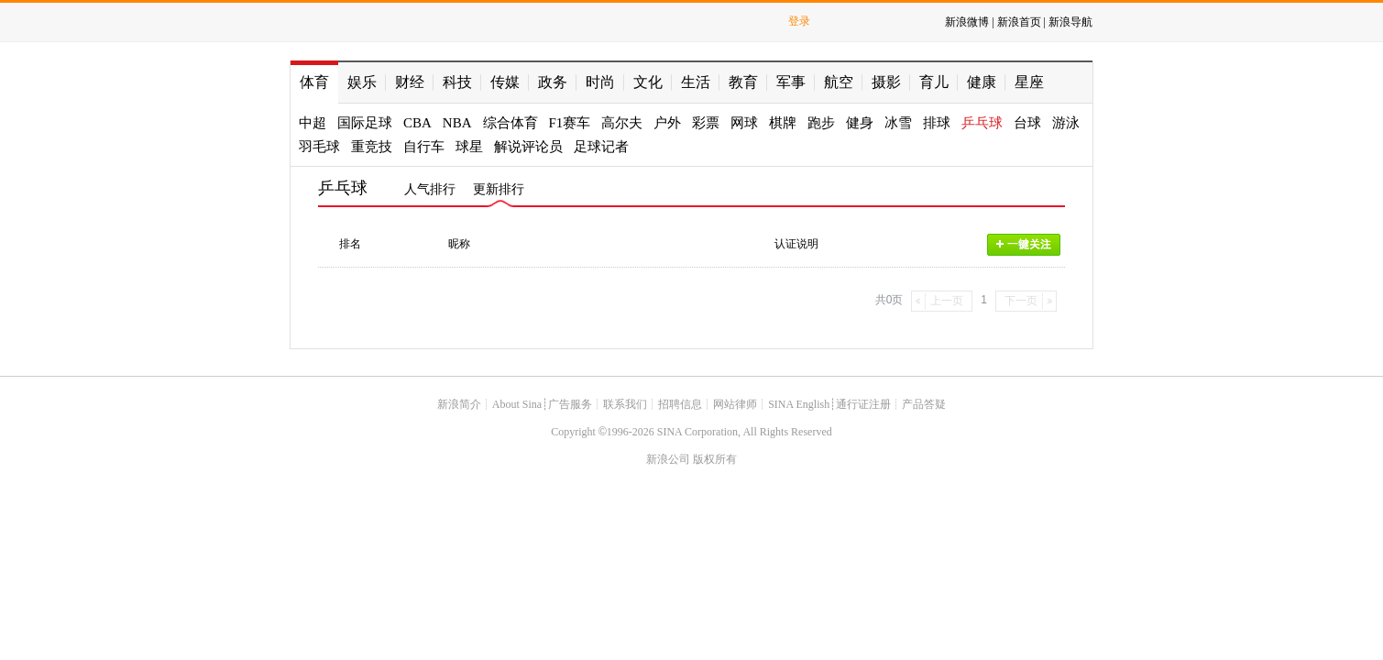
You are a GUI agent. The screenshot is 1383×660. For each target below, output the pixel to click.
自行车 (424, 146)
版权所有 (715, 459)
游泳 (1066, 123)
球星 (469, 146)
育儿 (934, 82)
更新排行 (498, 189)
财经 (409, 82)
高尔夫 (621, 123)
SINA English (798, 404)
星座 (1029, 82)
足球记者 (601, 146)
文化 (648, 82)
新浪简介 (459, 404)
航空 (838, 82)
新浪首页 (1019, 22)
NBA (457, 123)
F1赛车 (570, 123)
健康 (981, 82)
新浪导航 (1070, 22)
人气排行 (430, 189)
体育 (314, 82)
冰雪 (898, 123)
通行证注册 (863, 404)
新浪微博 (967, 22)
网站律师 (735, 404)
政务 (552, 82)
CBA (417, 123)
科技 (457, 82)
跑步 (821, 123)
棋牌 (782, 123)
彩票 (705, 123)
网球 (744, 123)
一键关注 (1023, 245)
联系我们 (625, 404)
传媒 (505, 82)
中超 (312, 123)
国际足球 (364, 123)
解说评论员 (528, 146)
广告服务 (570, 404)
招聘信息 (680, 404)
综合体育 (510, 123)
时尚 (600, 82)
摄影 (886, 82)
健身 (859, 123)
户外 (667, 123)
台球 (1027, 123)
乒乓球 (982, 123)
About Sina (517, 404)
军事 (791, 82)
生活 (695, 82)
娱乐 (362, 82)
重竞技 (371, 146)
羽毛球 (319, 146)
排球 (936, 123)
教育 (743, 82)
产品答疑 (924, 404)
